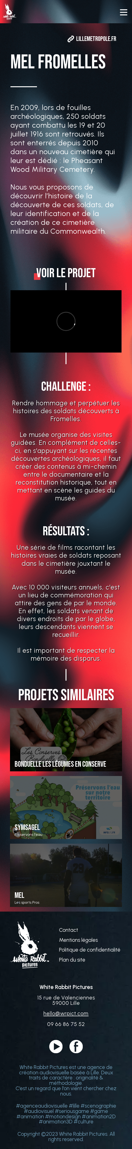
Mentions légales (78, 940)
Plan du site (72, 959)
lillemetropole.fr (96, 39)
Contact (68, 930)
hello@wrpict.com (66, 1013)
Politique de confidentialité (89, 950)
